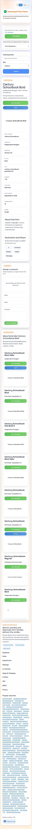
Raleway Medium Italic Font (17, 804)
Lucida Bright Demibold (18, 738)
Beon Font (22, 797)
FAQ (3, 681)
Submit (16, 71)
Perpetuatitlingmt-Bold (8, 787)
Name (6, 295)
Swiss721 (18, 723)
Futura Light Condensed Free (10, 810)
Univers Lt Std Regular (8, 723)
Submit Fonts (6, 660)
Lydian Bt (4, 727)
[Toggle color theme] (23, 5)
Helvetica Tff (16, 748)
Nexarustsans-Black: (8, 756)
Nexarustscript (17, 702)
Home (4, 656)
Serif (15, 107)
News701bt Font (6, 702)
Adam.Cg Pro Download (13, 775)
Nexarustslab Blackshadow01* (10, 709)
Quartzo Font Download (16, 735)
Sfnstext (21, 719)
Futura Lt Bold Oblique (18, 744)
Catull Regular (18, 711)
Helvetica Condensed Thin (16, 793)
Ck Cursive (19, 746)
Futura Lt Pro (12, 762)
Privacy (5, 690)
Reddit (17, 251)
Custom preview (8, 55)
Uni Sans (13, 779)
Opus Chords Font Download (17, 771)
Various (15, 534)
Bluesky (8, 251)
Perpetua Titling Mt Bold (16, 760)
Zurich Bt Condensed (8, 746)
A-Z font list (6, 669)
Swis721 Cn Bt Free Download (20, 715)
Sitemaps (5, 665)
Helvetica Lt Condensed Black (14, 707)
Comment (7, 309)
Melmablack (20, 779)
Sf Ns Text (9, 711)
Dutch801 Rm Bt (20, 783)
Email (6, 302)
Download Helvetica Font (9, 806)
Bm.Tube (14, 725)
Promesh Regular (21, 754)
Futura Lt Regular (23, 725)
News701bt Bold (19, 764)
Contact (5, 677)
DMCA (4, 685)
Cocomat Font (6, 785)
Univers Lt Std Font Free (17, 795)
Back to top (9, 821)
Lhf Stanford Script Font (20, 698)
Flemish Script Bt (7, 698)
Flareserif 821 (6, 797)
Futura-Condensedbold (16, 768)
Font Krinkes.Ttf (19, 700)
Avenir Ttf (5, 729)
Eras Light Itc (14, 797)
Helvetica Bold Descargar (13, 812)
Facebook (17, 247)
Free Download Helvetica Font (17, 727)
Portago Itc (5, 721)
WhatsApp (9, 256)
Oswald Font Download (14, 752)
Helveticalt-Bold (7, 717)
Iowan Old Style (6, 740)
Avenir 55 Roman (10, 754)
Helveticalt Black (17, 717)
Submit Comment (11, 323)
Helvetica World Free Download (11, 766)
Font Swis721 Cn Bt (20, 808)
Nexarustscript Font (7, 700)
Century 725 (9, 733)
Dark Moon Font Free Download (15, 789)
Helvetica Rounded (7, 808)
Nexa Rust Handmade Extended (18, 721)
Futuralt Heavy (16, 740)
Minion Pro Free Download (9, 791)
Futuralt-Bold (6, 773)
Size (4, 62)
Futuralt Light (6, 795)
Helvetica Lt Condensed (18, 785)
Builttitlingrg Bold (11, 758)
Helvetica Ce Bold (23, 806)
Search (16, 36)
